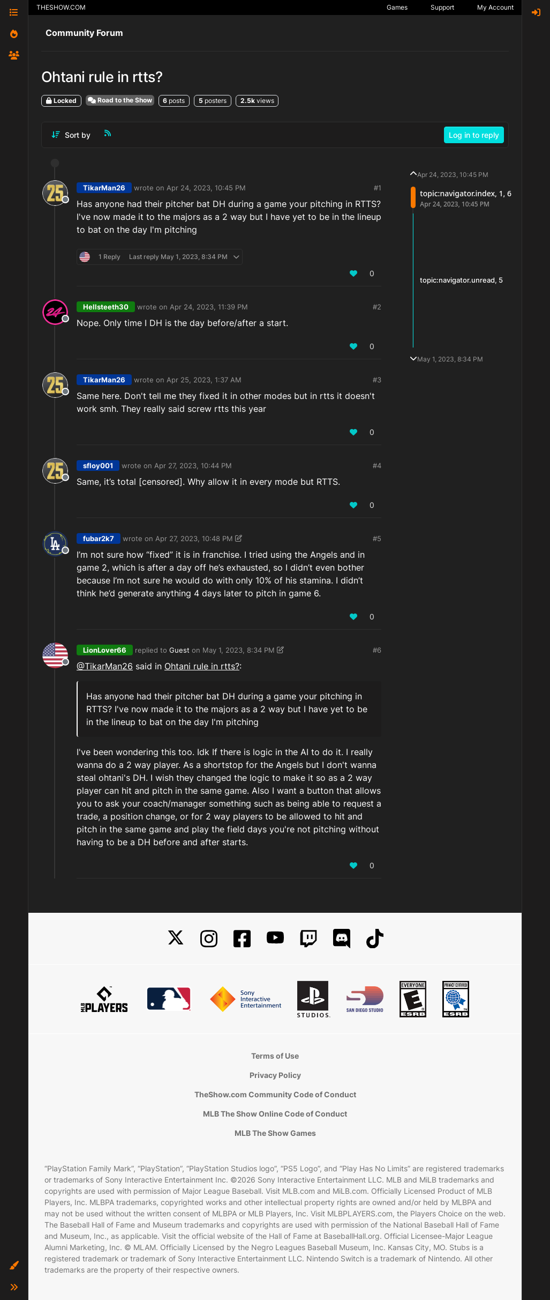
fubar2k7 (98, 538)
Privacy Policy (275, 1075)
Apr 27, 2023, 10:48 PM (194, 538)
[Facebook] (242, 939)
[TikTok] (374, 939)
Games (397, 7)
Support (442, 7)
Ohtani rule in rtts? (201, 666)
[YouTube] (275, 939)
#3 (377, 379)
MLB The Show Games (275, 1133)
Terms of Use (275, 1055)
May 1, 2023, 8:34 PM (238, 650)
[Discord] (341, 939)
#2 (377, 306)
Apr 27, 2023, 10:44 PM (193, 465)
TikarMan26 (104, 187)
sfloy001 (98, 465)
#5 (377, 538)
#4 (377, 465)
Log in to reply (474, 134)
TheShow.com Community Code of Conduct (275, 1094)
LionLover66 (104, 650)
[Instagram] (208, 939)
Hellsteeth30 (106, 306)
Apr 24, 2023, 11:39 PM (209, 306)
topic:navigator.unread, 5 (461, 280)
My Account (495, 7)
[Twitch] (308, 939)
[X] (175, 939)
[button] (14, 1265)
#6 (377, 650)
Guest (179, 650)
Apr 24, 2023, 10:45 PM (206, 187)
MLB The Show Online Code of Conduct (275, 1113)
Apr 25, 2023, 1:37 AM (204, 379)
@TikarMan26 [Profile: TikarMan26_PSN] (105, 666)
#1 (377, 187)
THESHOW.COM (61, 7)
